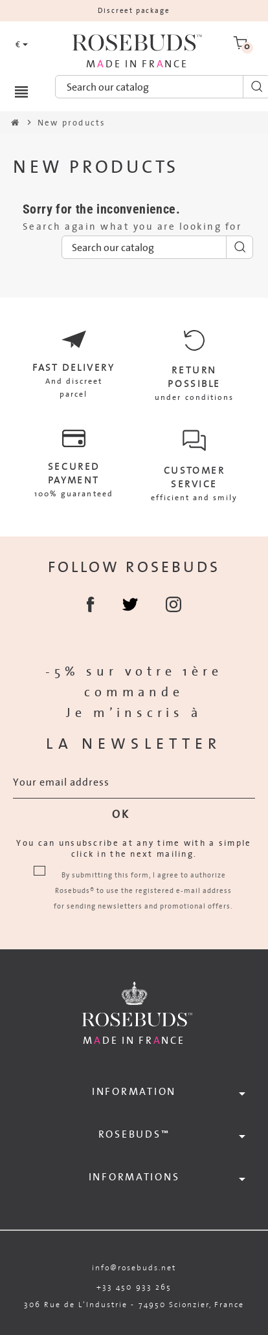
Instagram (173, 604)
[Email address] (134, 782)
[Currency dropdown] (21, 44)
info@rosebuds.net (134, 1267)
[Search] (157, 247)
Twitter (130, 604)
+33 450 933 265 (134, 1287)
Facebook (90, 604)
